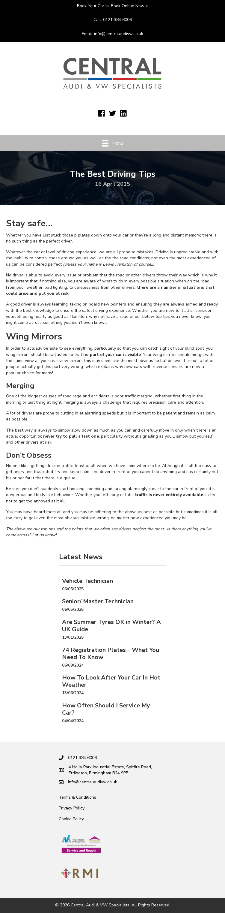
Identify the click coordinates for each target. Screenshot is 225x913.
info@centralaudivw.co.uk (118, 34)
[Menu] (112, 143)
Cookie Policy (71, 819)
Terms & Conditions (77, 797)
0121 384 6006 (117, 20)
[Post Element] (113, 584)
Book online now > (129, 6)
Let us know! (44, 535)
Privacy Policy (71, 808)
